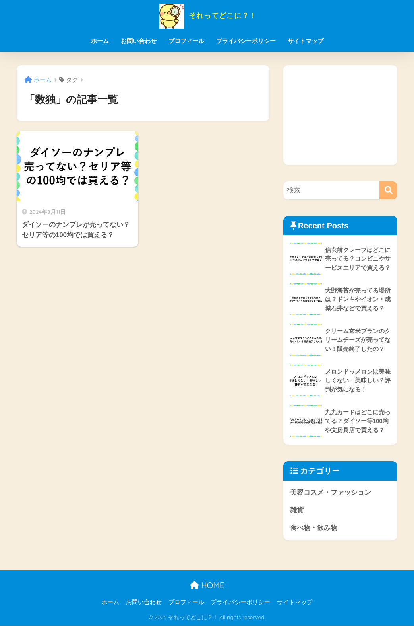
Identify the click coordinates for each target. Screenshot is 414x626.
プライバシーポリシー (246, 40)
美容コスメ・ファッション (330, 492)
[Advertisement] (340, 115)
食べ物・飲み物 (313, 528)
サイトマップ (305, 40)
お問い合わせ (139, 40)
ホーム (100, 40)
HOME (207, 586)
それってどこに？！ (207, 15)
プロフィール (186, 40)
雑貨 (297, 510)
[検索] (388, 190)
